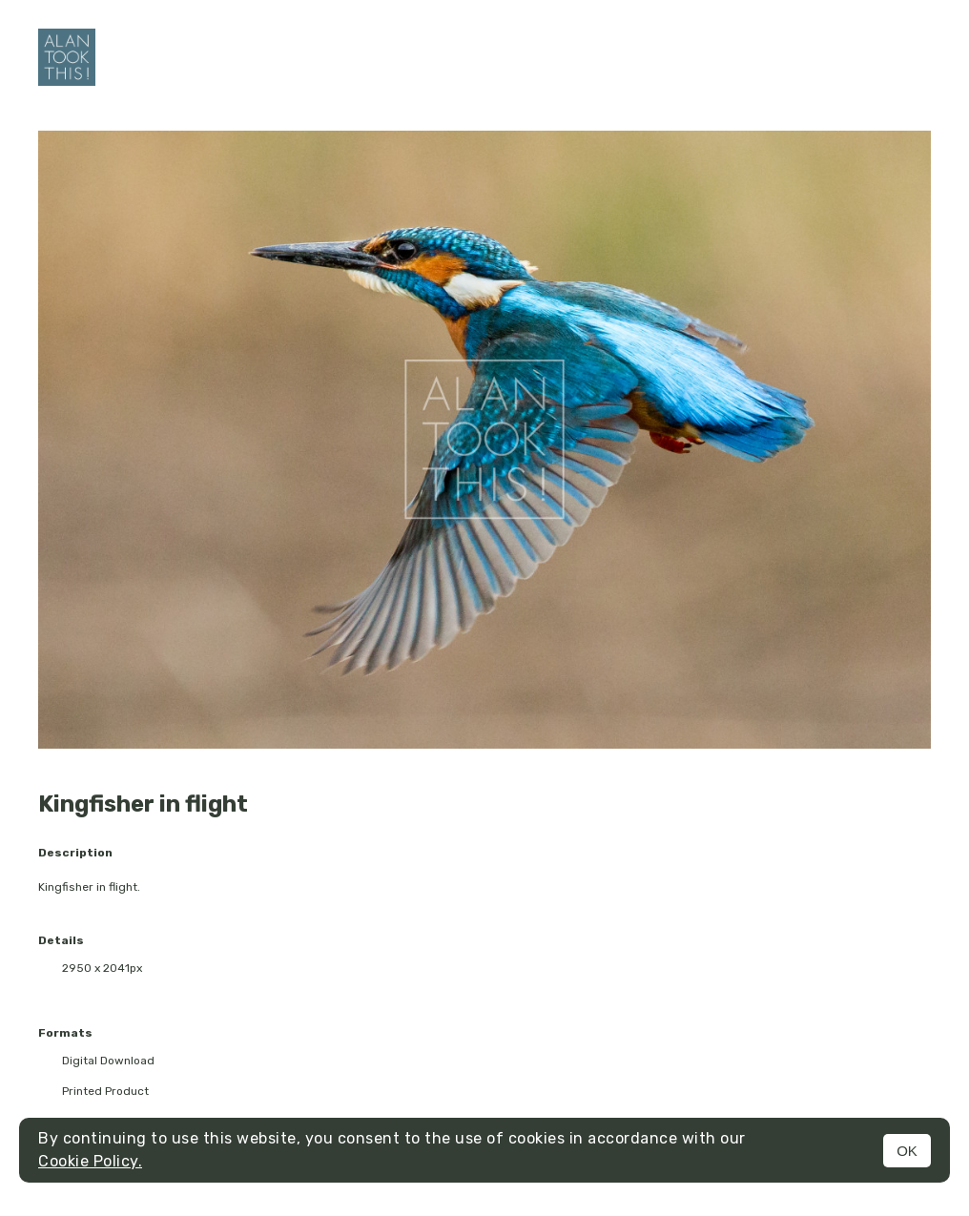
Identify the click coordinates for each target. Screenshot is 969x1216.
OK (907, 1151)
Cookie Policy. (90, 1161)
